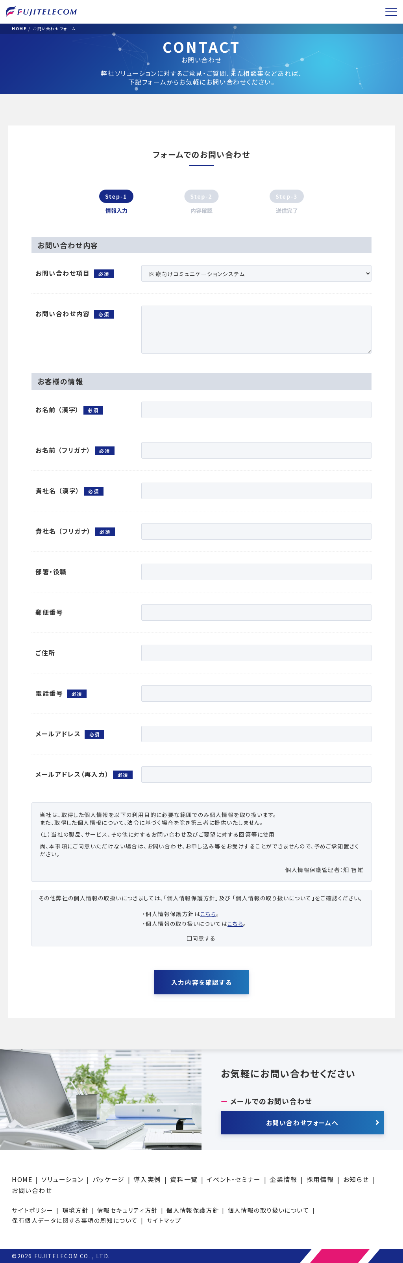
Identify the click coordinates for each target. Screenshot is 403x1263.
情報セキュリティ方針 (127, 1210)
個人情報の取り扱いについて (268, 1210)
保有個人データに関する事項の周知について (75, 1220)
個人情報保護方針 (192, 1210)
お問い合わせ (32, 1190)
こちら (208, 914)
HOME (22, 1179)
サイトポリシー (32, 1210)
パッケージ (108, 1179)
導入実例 (147, 1179)
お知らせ (356, 1179)
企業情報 (283, 1179)
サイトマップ (164, 1220)
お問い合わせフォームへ (302, 1122)
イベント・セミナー (234, 1179)
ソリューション (62, 1179)
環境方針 (75, 1210)
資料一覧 (184, 1179)
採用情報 (320, 1179)
